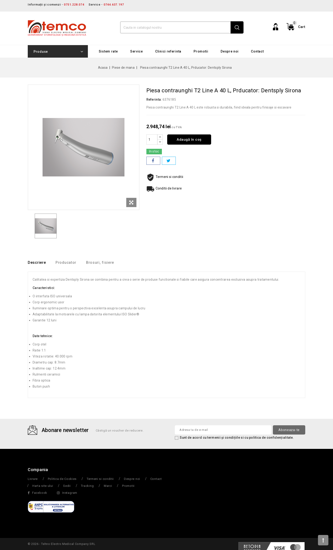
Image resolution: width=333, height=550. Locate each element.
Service (136, 51)
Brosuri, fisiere (105, 263)
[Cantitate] (151, 139)
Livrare (33, 479)
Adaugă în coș (190, 139)
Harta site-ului (42, 486)
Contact (257, 51)
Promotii (201, 51)
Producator (68, 263)
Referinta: (154, 99)
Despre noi (230, 51)
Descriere (37, 263)
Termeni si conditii (100, 479)
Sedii (67, 486)
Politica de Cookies (62, 479)
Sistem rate (108, 51)
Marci (108, 486)
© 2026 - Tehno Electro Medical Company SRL (61, 544)
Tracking (87, 486)
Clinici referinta (168, 51)
